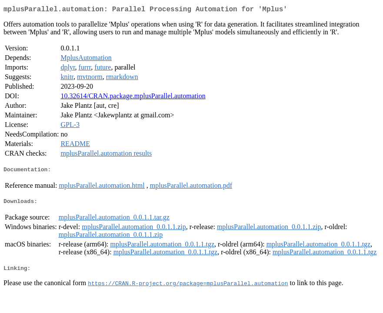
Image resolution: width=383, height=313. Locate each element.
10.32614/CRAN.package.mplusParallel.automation (132, 97)
